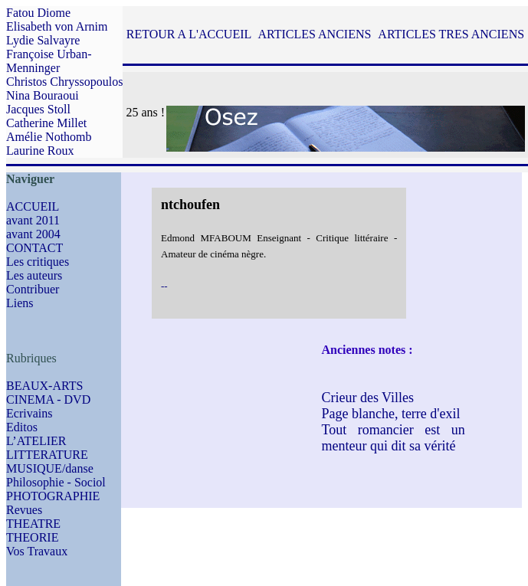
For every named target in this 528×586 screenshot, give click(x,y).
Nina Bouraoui (42, 95)
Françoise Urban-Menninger (49, 60)
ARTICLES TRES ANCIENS (451, 34)
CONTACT (34, 247)
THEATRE (33, 523)
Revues (24, 509)
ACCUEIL (32, 206)
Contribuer (32, 289)
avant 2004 (33, 234)
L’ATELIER (36, 440)
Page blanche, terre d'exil (390, 413)
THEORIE (32, 537)
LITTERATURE (47, 454)
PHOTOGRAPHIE (53, 496)
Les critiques (37, 261)
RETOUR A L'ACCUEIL (188, 34)
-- (164, 286)
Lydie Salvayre (43, 40)
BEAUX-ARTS (44, 385)
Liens (20, 302)
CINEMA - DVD (48, 399)
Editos (22, 427)
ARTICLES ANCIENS (314, 34)
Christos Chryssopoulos (64, 81)
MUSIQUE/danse (49, 468)
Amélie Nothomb (49, 136)
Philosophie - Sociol (56, 482)
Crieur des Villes (367, 397)
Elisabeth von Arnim (56, 26)
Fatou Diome (38, 12)
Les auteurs (34, 275)
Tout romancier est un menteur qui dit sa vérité (392, 437)
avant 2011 (33, 220)
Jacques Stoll (38, 109)
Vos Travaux (36, 551)
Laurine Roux (40, 150)
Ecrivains (29, 413)
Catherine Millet (46, 122)
